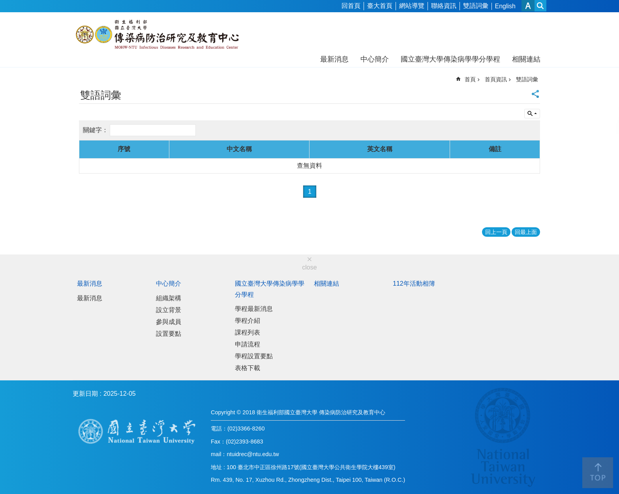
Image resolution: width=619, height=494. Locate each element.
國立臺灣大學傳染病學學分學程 (450, 59)
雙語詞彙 (475, 5)
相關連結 (526, 59)
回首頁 (350, 5)
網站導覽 (411, 5)
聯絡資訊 (443, 5)
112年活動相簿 (414, 283)
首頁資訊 (496, 79)
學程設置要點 (254, 356)
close (309, 267)
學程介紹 (247, 320)
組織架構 (168, 298)
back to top (597, 472)
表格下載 (247, 368)
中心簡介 (374, 59)
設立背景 (168, 310)
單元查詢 (532, 113)
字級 (528, 5)
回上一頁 (496, 232)
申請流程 (247, 344)
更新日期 (85, 393)
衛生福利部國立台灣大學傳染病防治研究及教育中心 (158, 34)
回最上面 (526, 232)
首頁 (470, 79)
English (505, 6)
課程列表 (247, 332)
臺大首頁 (379, 5)
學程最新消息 (254, 308)
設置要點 (168, 333)
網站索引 (540, 5)
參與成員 (168, 321)
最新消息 (334, 59)
